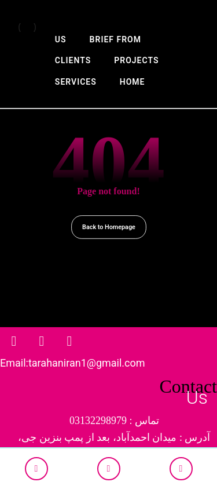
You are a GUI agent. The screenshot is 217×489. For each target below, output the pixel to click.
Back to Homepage (108, 227)
